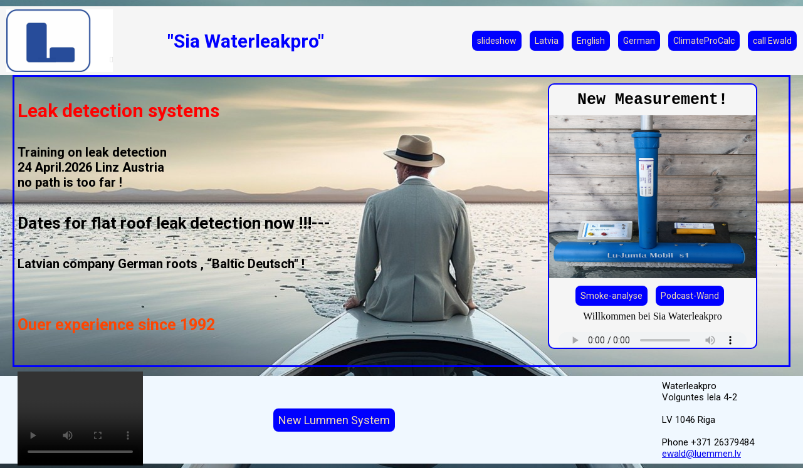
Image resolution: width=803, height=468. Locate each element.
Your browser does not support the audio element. (653, 340)
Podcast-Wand (690, 296)
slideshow (497, 41)
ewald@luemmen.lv (701, 453)
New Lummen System (334, 420)
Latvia (547, 41)
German (639, 41)
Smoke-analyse (611, 296)
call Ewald (772, 41)
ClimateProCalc (704, 41)
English (591, 41)
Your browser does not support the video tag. (80, 418)
